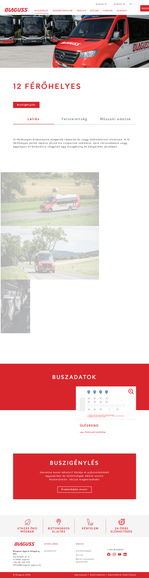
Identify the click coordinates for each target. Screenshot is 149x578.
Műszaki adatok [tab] (115, 119)
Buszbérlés (41, 11)
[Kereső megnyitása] (134, 11)
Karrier (108, 11)
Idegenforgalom (62, 11)
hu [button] (131, 4)
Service (81, 11)
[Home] (16, 10)
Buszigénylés (26, 105)
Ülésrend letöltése (95, 432)
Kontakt (122, 11)
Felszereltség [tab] (74, 119)
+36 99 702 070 (21, 562)
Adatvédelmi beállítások (122, 575)
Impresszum (80, 575)
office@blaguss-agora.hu (27, 565)
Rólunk (94, 11)
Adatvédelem (97, 575)
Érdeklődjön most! (74, 489)
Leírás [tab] (34, 119)
